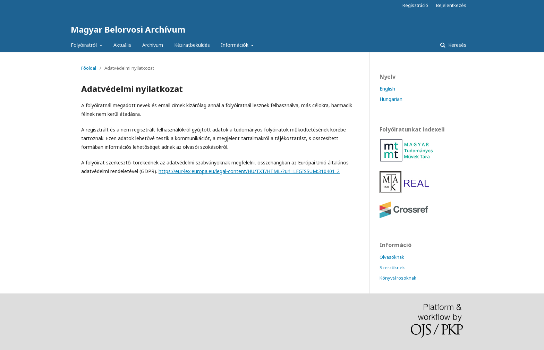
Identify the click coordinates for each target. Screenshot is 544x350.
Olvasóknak (392, 257)
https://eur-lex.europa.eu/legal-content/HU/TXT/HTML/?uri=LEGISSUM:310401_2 (249, 171)
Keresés (456, 45)
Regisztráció (415, 5)
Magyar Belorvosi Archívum (128, 29)
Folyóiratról (84, 45)
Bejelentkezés (451, 5)
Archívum (152, 45)
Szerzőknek (392, 267)
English (387, 88)
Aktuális (122, 45)
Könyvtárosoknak (398, 278)
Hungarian (391, 99)
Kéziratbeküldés (192, 45)
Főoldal (88, 68)
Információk (235, 45)
